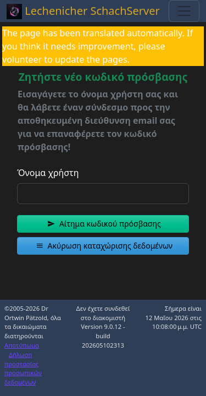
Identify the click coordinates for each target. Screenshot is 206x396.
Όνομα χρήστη (48, 173)
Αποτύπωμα (21, 345)
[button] (102, 224)
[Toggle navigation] (184, 11)
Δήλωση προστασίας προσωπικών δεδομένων (23, 368)
